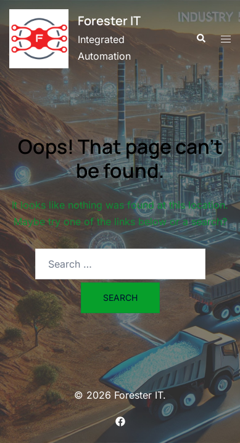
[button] (200, 39)
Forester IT (109, 20)
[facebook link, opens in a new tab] (120, 421)
